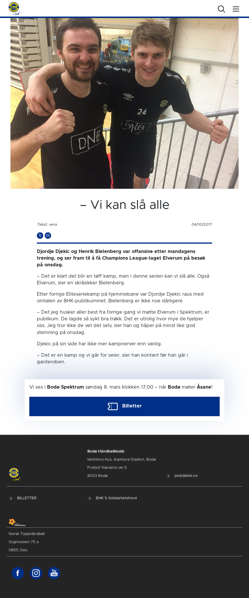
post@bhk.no (182, 476)
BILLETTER (22, 498)
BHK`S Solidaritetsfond (112, 498)
